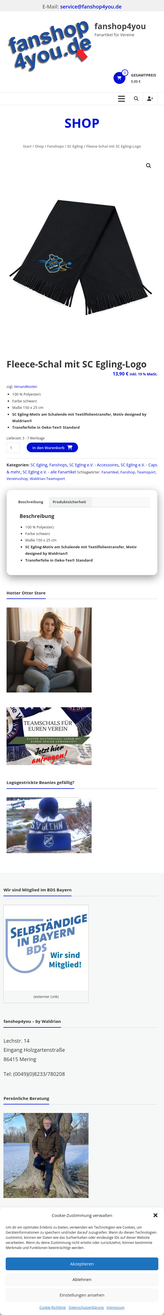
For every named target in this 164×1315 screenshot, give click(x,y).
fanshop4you (120, 26)
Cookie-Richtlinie (52, 1307)
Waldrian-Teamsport (47, 478)
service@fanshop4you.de (91, 6)
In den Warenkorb (48, 447)
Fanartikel (110, 472)
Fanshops (55, 146)
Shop (39, 146)
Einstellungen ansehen (82, 1295)
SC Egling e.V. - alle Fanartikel (49, 472)
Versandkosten (25, 386)
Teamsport (146, 472)
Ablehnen (82, 1279)
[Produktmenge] (13, 448)
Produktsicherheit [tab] (69, 501)
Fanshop (127, 472)
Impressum (116, 1307)
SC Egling (75, 146)
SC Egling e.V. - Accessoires (93, 465)
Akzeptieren (82, 1264)
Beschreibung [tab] (30, 501)
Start (27, 146)
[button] (155, 1215)
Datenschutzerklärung (86, 1307)
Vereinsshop (17, 478)
